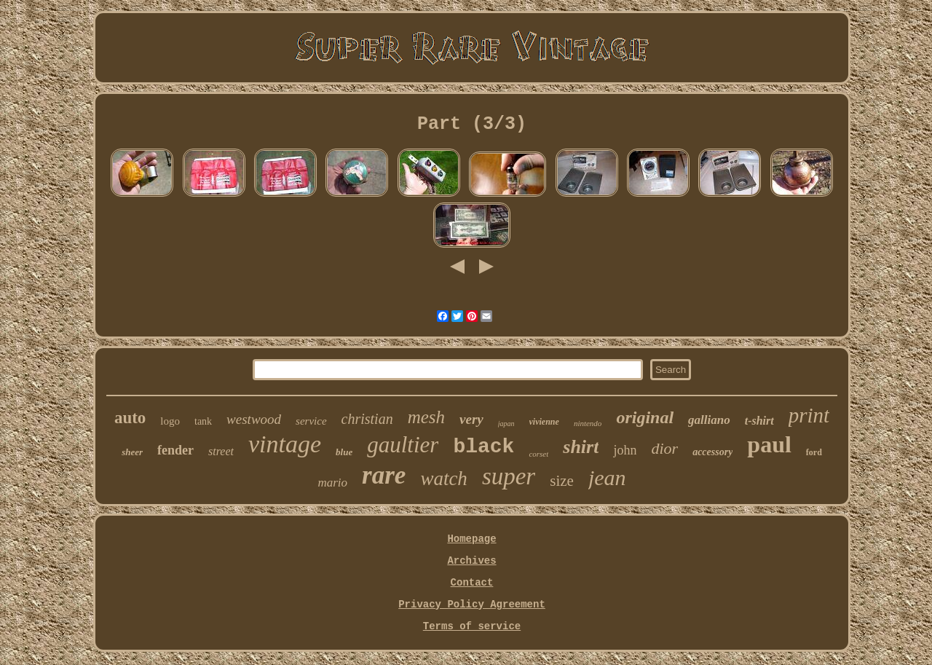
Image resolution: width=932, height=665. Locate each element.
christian (367, 419)
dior (664, 448)
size (562, 480)
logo (170, 421)
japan (506, 424)
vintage (284, 443)
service (311, 421)
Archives (471, 561)
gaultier (402, 444)
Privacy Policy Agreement (471, 604)
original (645, 417)
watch (443, 478)
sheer (132, 451)
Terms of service (472, 626)
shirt (581, 446)
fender (175, 450)
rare (384, 475)
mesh (426, 417)
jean (607, 477)
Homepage (471, 539)
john (624, 450)
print (809, 415)
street (221, 451)
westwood (253, 419)
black (483, 447)
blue (344, 451)
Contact (472, 583)
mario (332, 482)
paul (769, 444)
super (508, 476)
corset (538, 453)
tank (203, 421)
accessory (712, 451)
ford (814, 452)
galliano (709, 420)
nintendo (588, 423)
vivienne (544, 422)
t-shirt (759, 420)
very (471, 419)
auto (130, 418)
